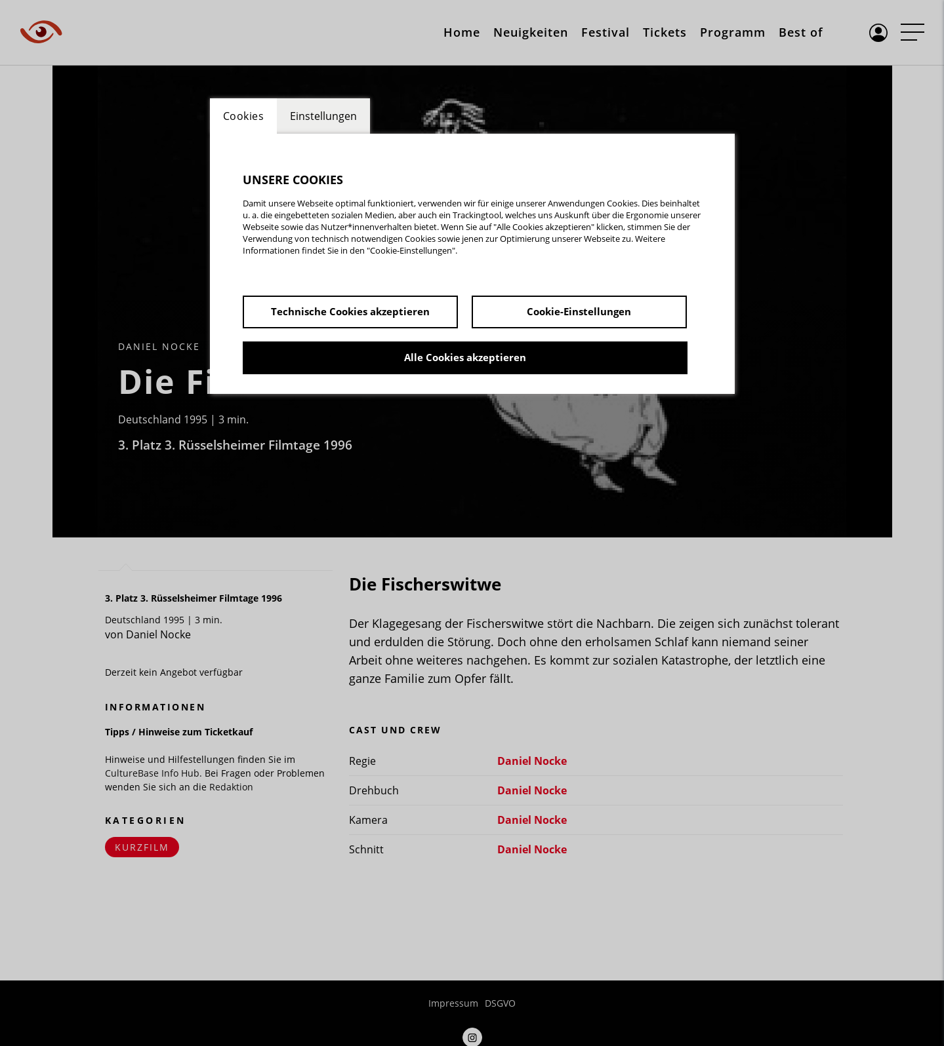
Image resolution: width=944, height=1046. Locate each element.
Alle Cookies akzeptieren (465, 357)
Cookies (243, 116)
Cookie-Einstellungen (579, 311)
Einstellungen (323, 116)
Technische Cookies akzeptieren (350, 311)
